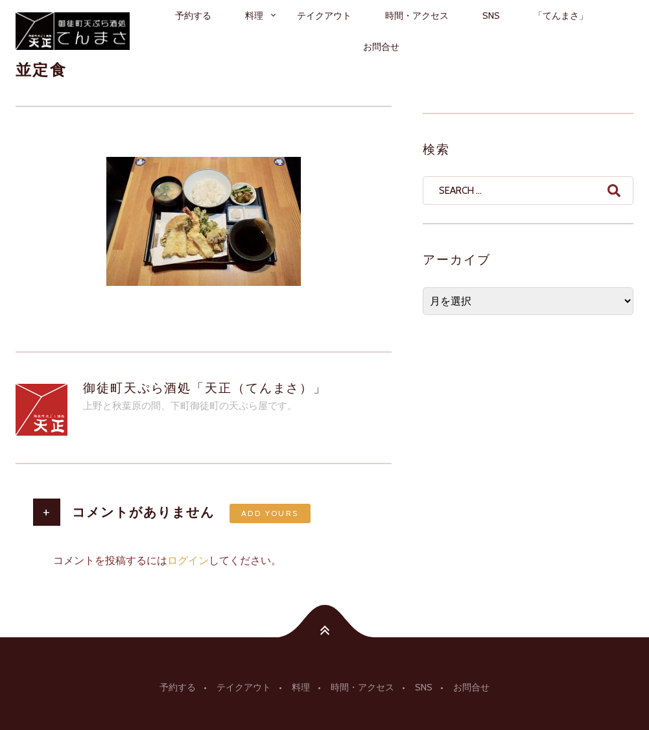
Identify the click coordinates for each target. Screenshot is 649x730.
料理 (254, 15)
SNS (491, 15)
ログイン (188, 560)
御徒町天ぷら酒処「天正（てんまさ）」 (205, 387)
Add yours (270, 513)
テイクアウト (324, 15)
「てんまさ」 (561, 15)
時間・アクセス (417, 15)
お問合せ (381, 47)
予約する (193, 15)
